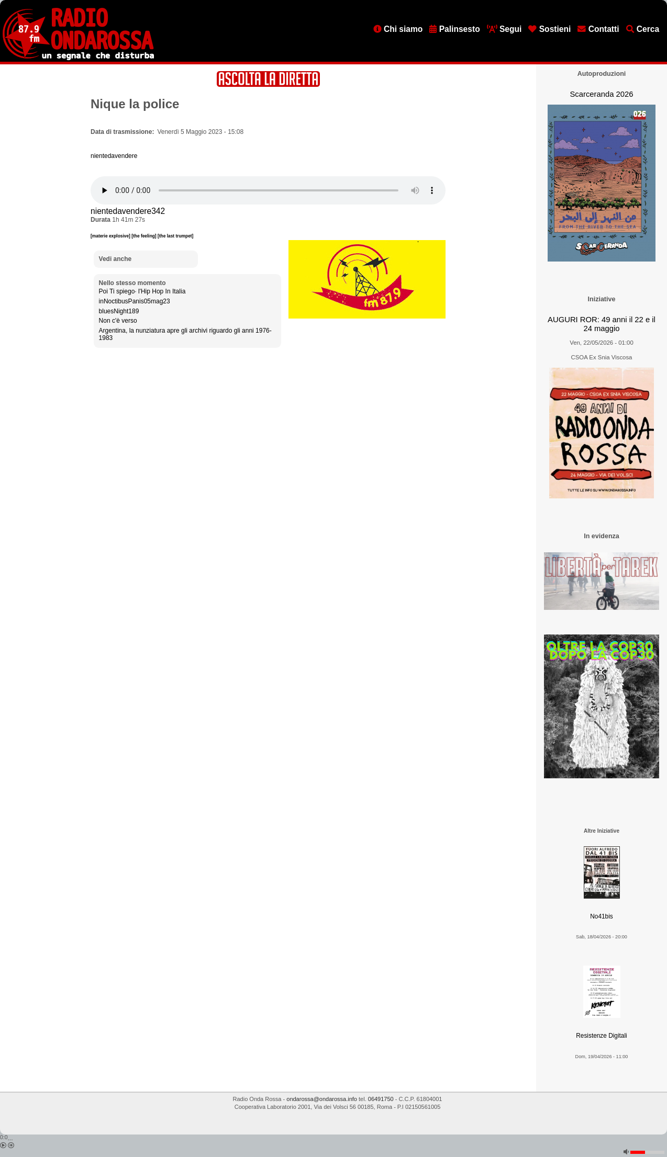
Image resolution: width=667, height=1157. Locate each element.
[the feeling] (144, 236)
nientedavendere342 (128, 211)
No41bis (601, 916)
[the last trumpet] (175, 236)
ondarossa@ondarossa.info (321, 1099)
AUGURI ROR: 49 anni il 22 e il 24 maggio (601, 324)
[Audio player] (268, 190)
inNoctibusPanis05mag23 (134, 301)
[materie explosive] (111, 236)
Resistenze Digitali (601, 1035)
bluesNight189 (119, 311)
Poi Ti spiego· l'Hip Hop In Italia (142, 291)
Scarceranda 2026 (601, 94)
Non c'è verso (118, 320)
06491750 (381, 1099)
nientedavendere (114, 156)
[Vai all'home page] (78, 58)
